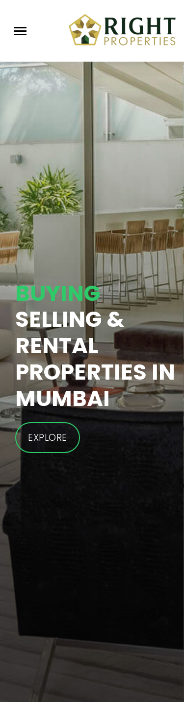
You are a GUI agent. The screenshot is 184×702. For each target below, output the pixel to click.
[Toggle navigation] (20, 31)
